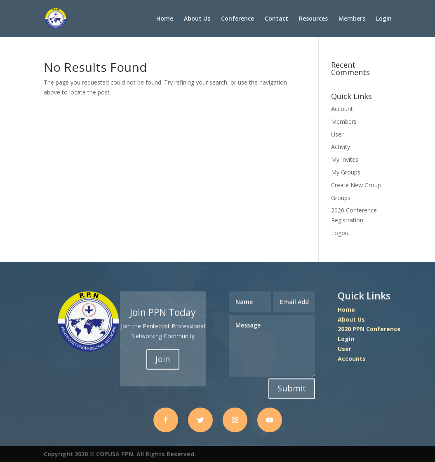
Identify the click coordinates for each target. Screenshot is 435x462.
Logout (340, 233)
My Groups (345, 172)
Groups (340, 198)
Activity (340, 147)
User (337, 134)
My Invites (344, 159)
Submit (291, 388)
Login (384, 19)
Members (352, 19)
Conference (237, 19)
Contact (276, 19)
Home (164, 19)
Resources (313, 19)
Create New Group (356, 185)
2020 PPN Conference (369, 330)
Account (342, 109)
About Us (197, 19)
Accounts (352, 359)
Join (162, 359)
